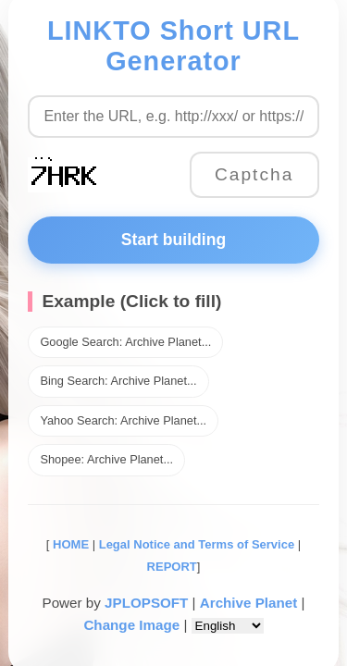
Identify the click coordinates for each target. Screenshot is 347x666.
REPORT (172, 567)
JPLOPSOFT (146, 602)
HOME (69, 544)
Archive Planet (249, 602)
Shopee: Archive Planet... (106, 459)
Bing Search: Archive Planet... (118, 381)
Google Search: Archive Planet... (125, 342)
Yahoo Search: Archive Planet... (123, 420)
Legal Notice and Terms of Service (196, 544)
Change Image (131, 625)
